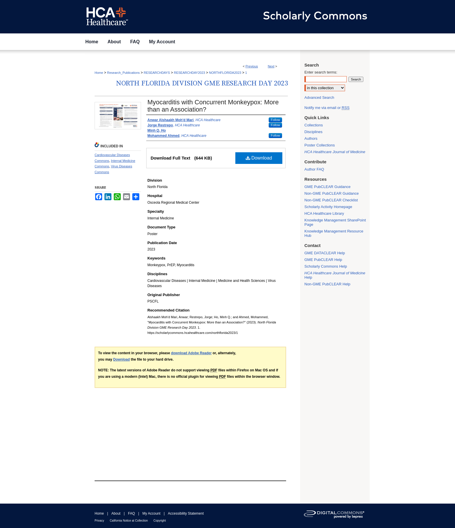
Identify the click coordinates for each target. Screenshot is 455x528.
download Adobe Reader (191, 353)
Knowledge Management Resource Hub (333, 233)
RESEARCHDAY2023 (189, 72)
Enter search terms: (320, 72)
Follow (275, 119)
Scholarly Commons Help (325, 266)
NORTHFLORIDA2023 (225, 72)
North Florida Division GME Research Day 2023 (202, 83)
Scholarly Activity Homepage (328, 207)
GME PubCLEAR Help (323, 259)
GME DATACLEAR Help (324, 253)
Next (271, 66)
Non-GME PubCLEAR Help (327, 284)
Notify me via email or (326, 107)
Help (334, 275)
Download (259, 157)
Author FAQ (314, 169)
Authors (310, 138)
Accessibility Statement (186, 513)
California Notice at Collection (129, 520)
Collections (313, 125)
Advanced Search (319, 97)
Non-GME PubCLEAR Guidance (331, 193)
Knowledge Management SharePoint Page (335, 222)
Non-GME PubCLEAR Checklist (331, 200)
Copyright (160, 520)
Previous (251, 66)
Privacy (99, 520)
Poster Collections (319, 145)
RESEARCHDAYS (157, 72)
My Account (151, 513)
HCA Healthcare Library (324, 213)
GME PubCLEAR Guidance (327, 187)
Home (99, 72)
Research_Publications (123, 72)
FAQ (131, 513)
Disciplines (313, 132)
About (115, 513)
